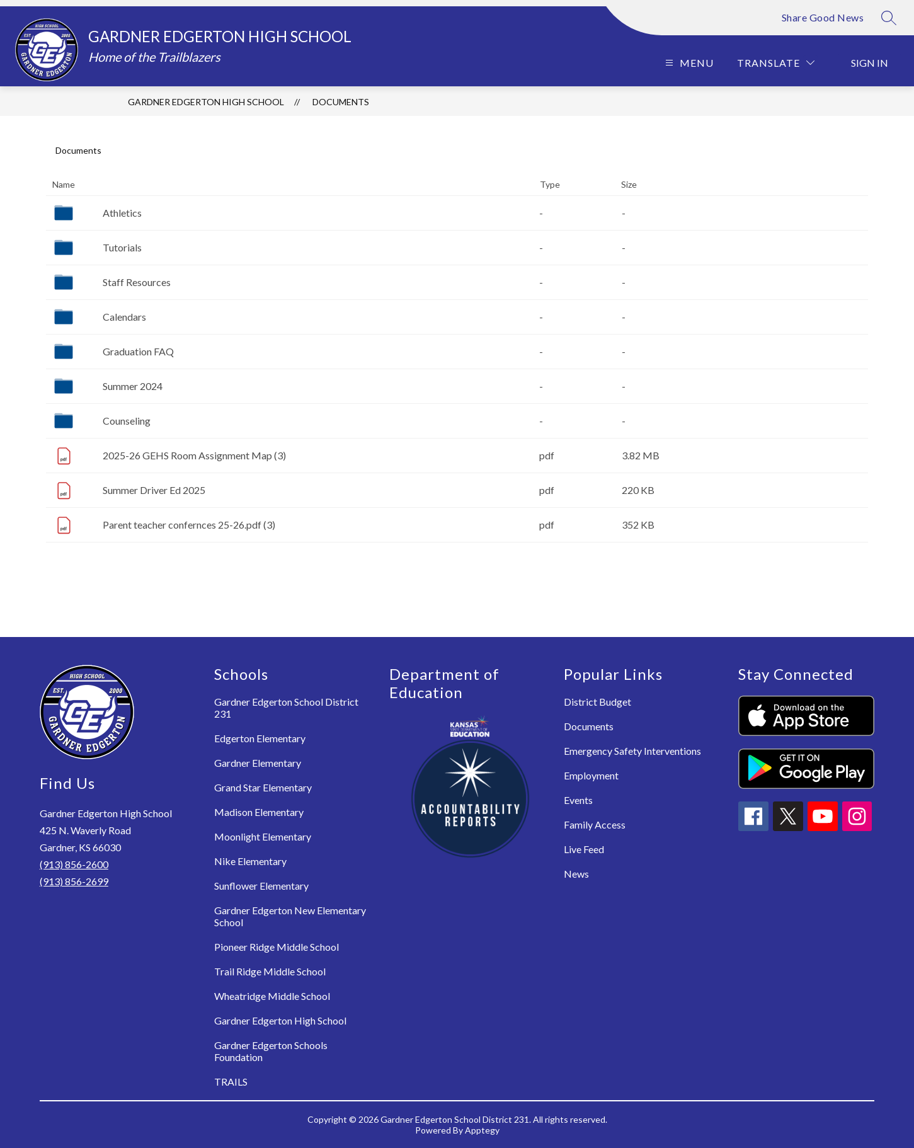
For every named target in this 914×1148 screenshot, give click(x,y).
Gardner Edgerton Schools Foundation (271, 1051)
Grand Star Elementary (263, 787)
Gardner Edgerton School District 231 (286, 708)
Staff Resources (137, 282)
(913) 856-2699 (74, 881)
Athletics (122, 213)
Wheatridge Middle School (272, 996)
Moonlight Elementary (262, 836)
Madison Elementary (259, 812)
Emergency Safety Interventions (632, 751)
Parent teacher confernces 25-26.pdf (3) (189, 525)
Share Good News (823, 17)
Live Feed (584, 849)
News (576, 874)
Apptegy (482, 1130)
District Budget (597, 702)
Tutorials (122, 247)
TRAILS (231, 1082)
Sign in (869, 63)
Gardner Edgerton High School (206, 101)
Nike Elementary (250, 861)
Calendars (124, 317)
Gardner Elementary (257, 763)
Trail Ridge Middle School (270, 971)
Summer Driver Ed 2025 (154, 490)
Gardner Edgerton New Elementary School (290, 916)
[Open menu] (688, 63)
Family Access (595, 824)
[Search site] (888, 17)
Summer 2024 (133, 386)
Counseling (127, 421)
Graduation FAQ (138, 351)
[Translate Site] (776, 63)
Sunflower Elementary (261, 886)
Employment (591, 775)
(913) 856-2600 (74, 864)
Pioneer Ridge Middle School (276, 947)
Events (578, 800)
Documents (340, 101)
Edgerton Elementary (260, 738)
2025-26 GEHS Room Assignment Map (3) (194, 455)
